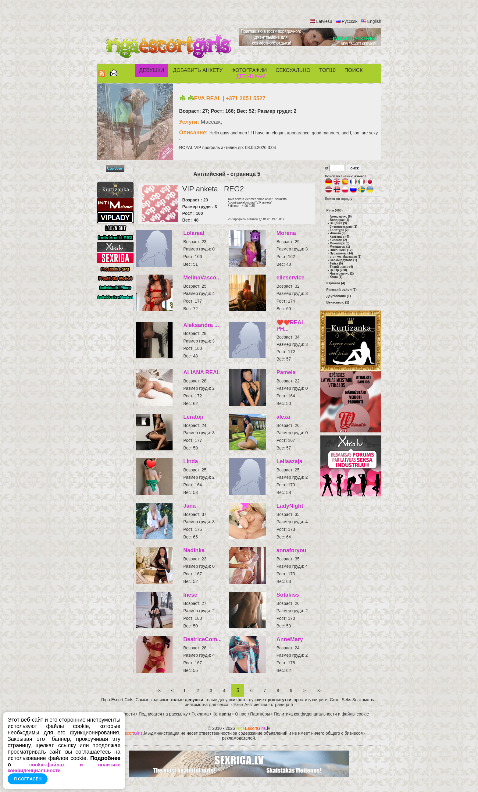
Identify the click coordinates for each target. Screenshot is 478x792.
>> (319, 690)
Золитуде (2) (339, 230)
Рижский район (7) (341, 289)
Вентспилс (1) (337, 302)
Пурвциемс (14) (341, 253)
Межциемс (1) (340, 246)
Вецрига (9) (338, 223)
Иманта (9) (338, 233)
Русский (350, 21)
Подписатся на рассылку (163, 714)
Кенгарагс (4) (339, 236)
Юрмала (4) (335, 283)
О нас (240, 714)
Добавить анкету (198, 70)
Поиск (353, 70)
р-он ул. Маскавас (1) (346, 256)
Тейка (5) (336, 263)
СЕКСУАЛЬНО (293, 70)
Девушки (151, 70)
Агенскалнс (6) (341, 216)
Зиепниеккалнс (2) (343, 226)
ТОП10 (327, 70)
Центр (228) (338, 270)
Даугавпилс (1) (338, 296)
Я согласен (27, 778)
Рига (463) (334, 210)
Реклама (200, 714)
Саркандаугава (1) (343, 260)
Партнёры (260, 714)
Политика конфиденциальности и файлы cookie (321, 714)
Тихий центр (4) (341, 266)
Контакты (221, 714)
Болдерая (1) (339, 220)
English (374, 21)
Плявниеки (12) (341, 250)
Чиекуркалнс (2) (342, 273)
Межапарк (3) (339, 243)
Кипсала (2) (338, 240)
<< (158, 690)
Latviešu (324, 21)
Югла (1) (336, 277)
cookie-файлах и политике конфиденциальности (64, 767)
